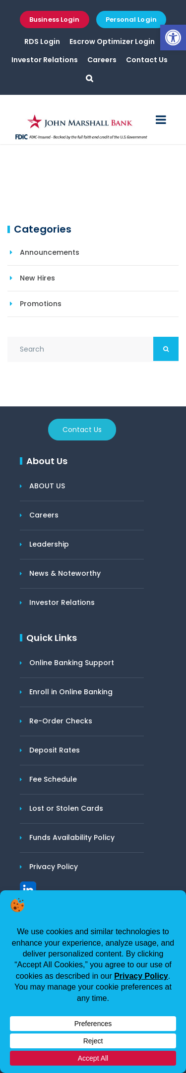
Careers (102, 60)
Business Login (54, 19)
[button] (173, 37)
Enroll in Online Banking (71, 692)
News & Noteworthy (65, 573)
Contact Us (147, 60)
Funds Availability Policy (72, 837)
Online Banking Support (71, 663)
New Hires (37, 278)
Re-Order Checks (60, 721)
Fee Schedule (53, 779)
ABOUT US (47, 486)
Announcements (49, 252)
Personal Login (131, 19)
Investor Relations (44, 60)
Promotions (41, 304)
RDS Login (42, 41)
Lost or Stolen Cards (66, 808)
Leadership (49, 544)
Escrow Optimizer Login (112, 41)
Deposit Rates (54, 750)
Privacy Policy (53, 867)
